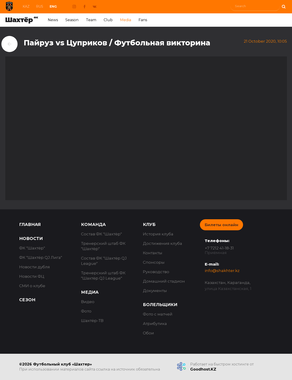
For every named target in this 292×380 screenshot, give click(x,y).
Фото (86, 311)
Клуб (149, 224)
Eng (53, 6)
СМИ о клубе (32, 286)
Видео (87, 301)
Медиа (90, 292)
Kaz (26, 6)
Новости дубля (34, 267)
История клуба (158, 234)
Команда (93, 224)
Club (108, 20)
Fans (142, 20)
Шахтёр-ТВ (92, 320)
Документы (155, 290)
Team (91, 20)
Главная (30, 224)
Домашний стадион (164, 281)
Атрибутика (155, 323)
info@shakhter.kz (222, 270)
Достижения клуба (162, 243)
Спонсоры (154, 262)
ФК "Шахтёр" (32, 248)
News (53, 20)
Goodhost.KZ (203, 369)
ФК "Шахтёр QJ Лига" (40, 257)
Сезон (27, 299)
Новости (31, 238)
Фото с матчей (157, 314)
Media (125, 20)
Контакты (152, 253)
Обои (148, 333)
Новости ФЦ (31, 276)
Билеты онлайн (221, 224)
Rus (39, 6)
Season (71, 20)
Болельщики (160, 304)
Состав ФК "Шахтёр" (101, 234)
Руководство (156, 271)
